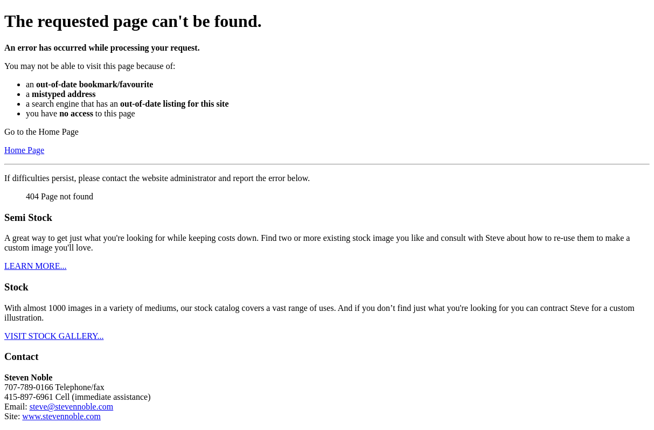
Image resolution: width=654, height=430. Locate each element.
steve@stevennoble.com (72, 406)
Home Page (24, 150)
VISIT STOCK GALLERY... (53, 336)
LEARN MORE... (35, 266)
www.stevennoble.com (61, 416)
